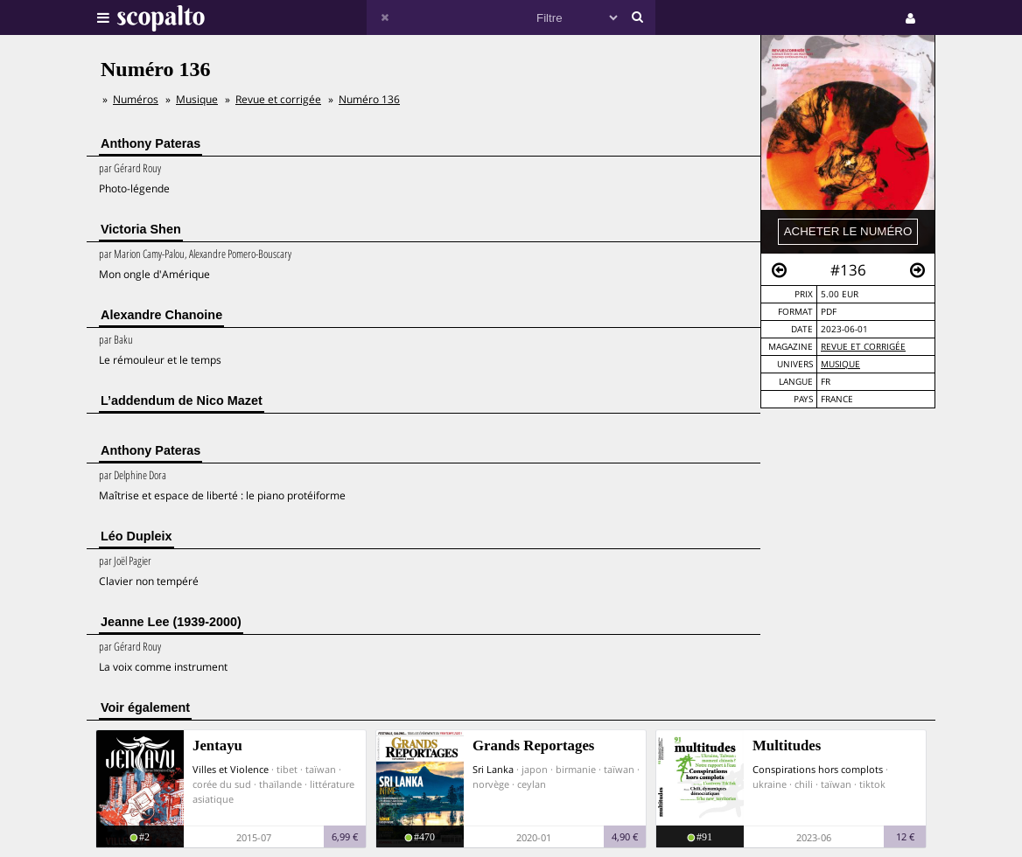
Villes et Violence (230, 769)
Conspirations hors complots (817, 769)
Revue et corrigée (863, 346)
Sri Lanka (493, 769)
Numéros (135, 99)
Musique (840, 364)
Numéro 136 (369, 99)
